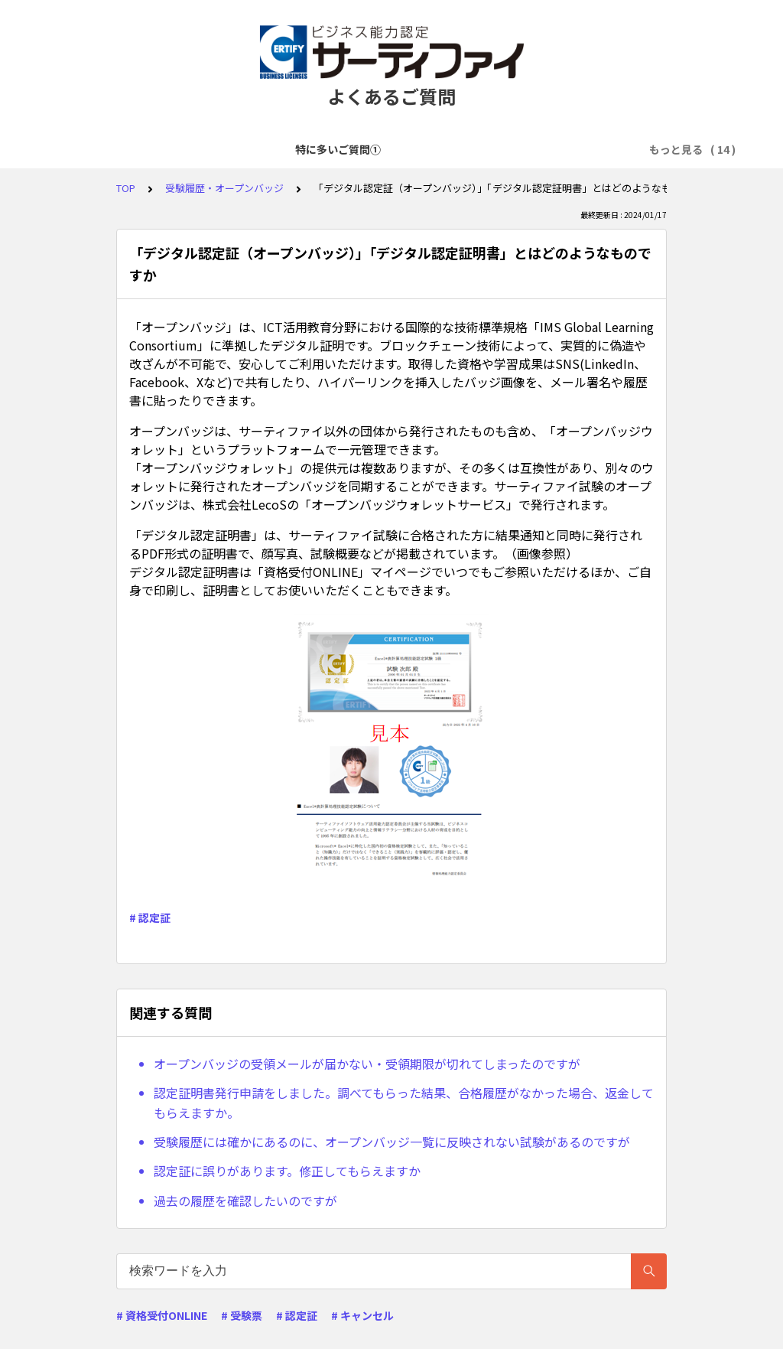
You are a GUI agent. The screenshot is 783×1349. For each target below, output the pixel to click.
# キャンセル (362, 1315)
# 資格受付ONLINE (161, 1315)
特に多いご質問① (108, 149)
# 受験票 (241, 1315)
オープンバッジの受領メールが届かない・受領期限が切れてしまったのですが (367, 1063)
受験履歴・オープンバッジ (224, 188)
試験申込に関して (461, 149)
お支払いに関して (568, 149)
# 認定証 (150, 917)
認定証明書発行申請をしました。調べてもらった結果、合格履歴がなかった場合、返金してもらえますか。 (404, 1102)
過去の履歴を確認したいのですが (245, 1200)
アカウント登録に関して (338, 149)
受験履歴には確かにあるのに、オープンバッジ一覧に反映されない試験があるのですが (392, 1141)
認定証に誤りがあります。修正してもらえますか (287, 1171)
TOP (125, 188)
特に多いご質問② (215, 149)
